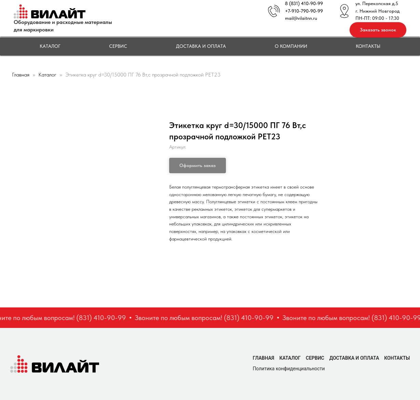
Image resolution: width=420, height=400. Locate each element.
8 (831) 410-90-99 (304, 3)
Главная (20, 74)
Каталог (50, 46)
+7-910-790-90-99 (304, 11)
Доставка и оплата (201, 46)
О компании (291, 46)
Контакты (368, 46)
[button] (378, 30)
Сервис (118, 46)
